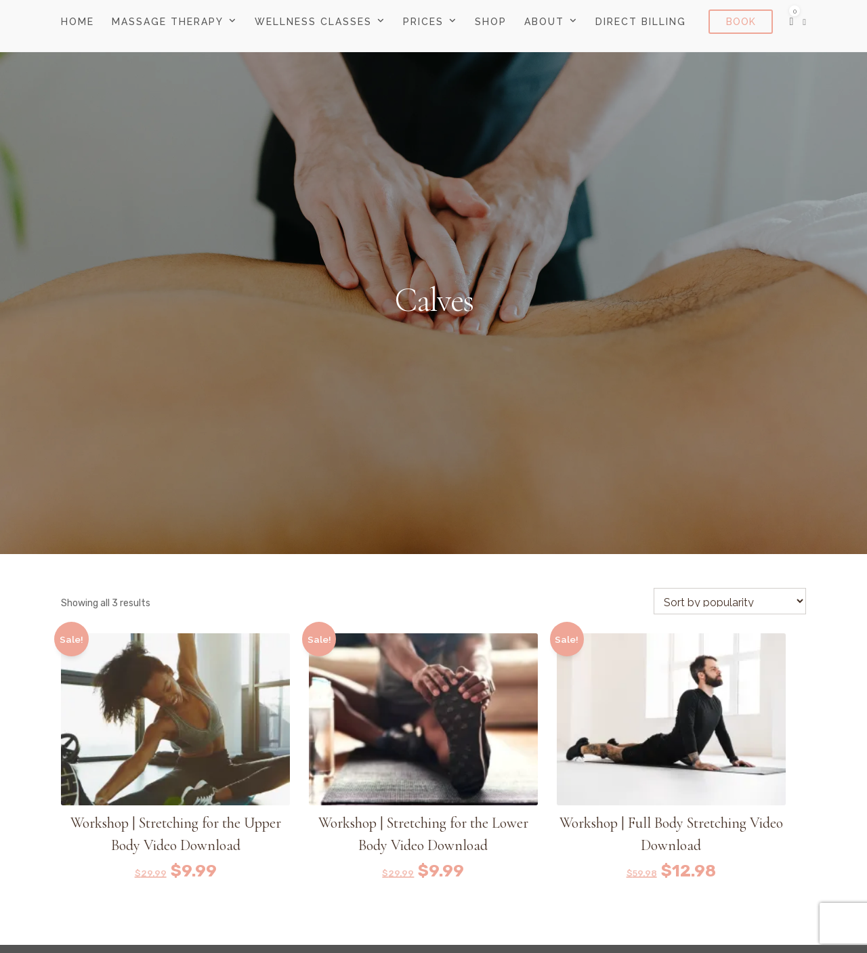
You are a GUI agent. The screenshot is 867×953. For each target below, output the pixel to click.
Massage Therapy (168, 21)
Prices (423, 21)
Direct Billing (640, 21)
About (544, 21)
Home (77, 21)
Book (741, 21)
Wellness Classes (313, 21)
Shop (491, 21)
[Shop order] (730, 601)
